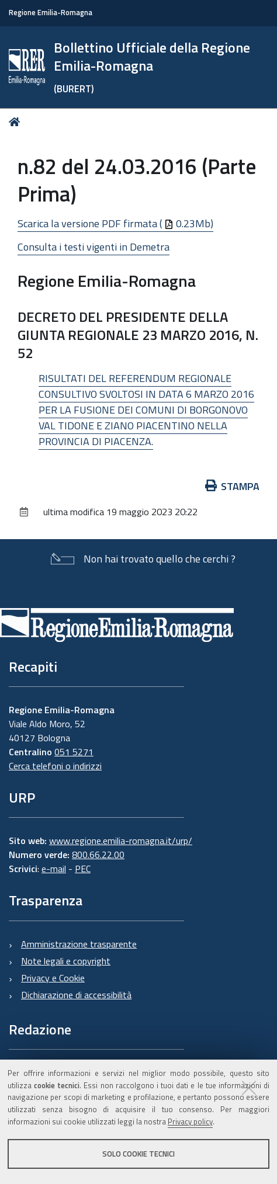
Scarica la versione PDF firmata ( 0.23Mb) (115, 223)
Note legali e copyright (65, 961)
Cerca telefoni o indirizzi (55, 766)
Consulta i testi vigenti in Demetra (93, 247)
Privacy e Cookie (53, 978)
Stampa (232, 486)
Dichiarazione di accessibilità (76, 995)
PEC (83, 869)
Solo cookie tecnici (138, 1153)
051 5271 (74, 752)
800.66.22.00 (98, 855)
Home (17, 122)
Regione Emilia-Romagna (50, 12)
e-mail (53, 869)
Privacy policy (190, 1121)
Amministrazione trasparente (79, 944)
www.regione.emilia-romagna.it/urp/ (120, 841)
